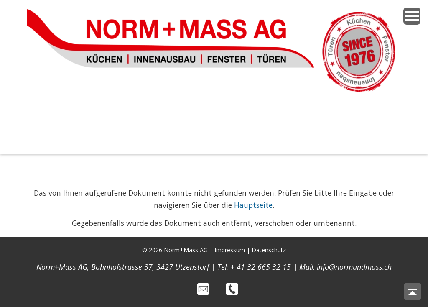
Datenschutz (269, 250)
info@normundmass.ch (354, 267)
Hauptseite (253, 205)
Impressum (229, 250)
